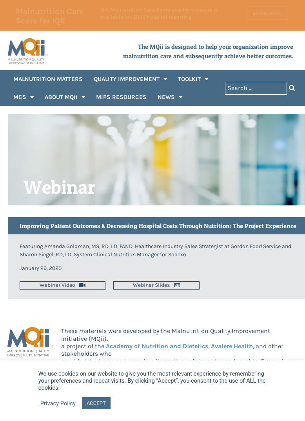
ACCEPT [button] (96, 403)
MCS (23, 97)
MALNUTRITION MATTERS (48, 79)
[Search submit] (292, 88)
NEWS (170, 97)
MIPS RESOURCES (121, 97)
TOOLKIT (193, 79)
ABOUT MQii (65, 97)
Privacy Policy (58, 403)
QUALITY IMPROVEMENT (130, 79)
